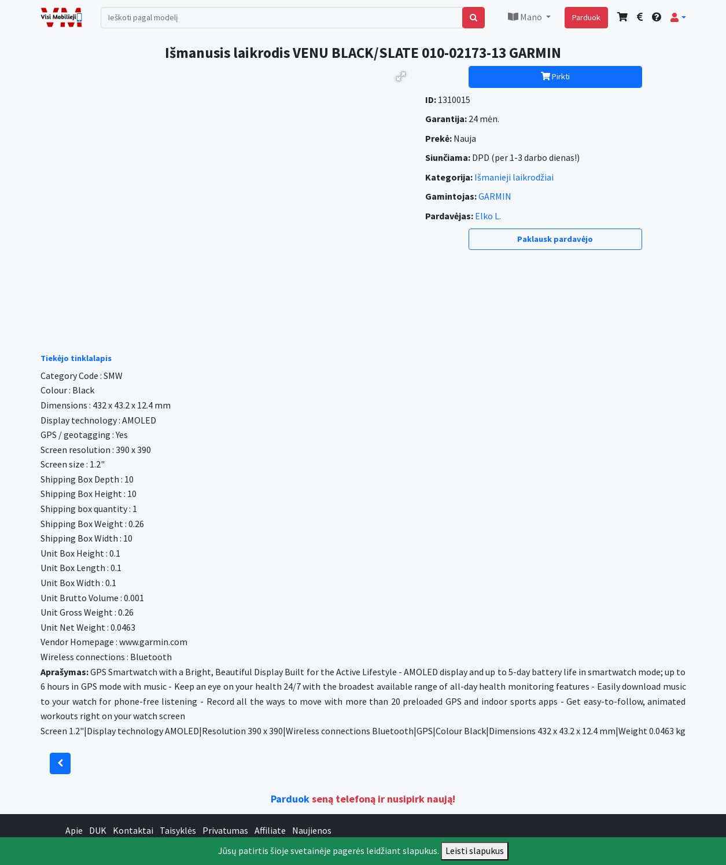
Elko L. (488, 216)
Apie (74, 830)
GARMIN (494, 196)
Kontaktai (133, 830)
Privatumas (225, 830)
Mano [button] (526, 17)
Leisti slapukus (474, 850)
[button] (678, 17)
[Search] (282, 17)
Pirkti (555, 76)
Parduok (586, 17)
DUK (97, 830)
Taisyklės (178, 830)
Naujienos (311, 830)
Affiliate (270, 830)
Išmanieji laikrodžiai (514, 177)
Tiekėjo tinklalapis (76, 358)
